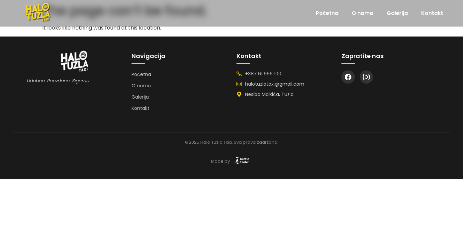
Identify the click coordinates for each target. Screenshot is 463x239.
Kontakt (432, 13)
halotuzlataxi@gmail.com (274, 84)
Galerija (397, 13)
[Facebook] (348, 77)
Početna (327, 13)
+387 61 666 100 (263, 73)
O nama (362, 13)
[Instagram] (366, 77)
